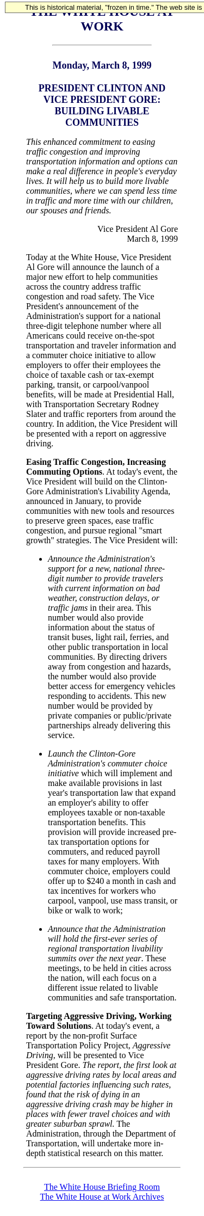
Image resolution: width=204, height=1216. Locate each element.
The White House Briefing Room (102, 1187)
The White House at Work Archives (102, 1196)
